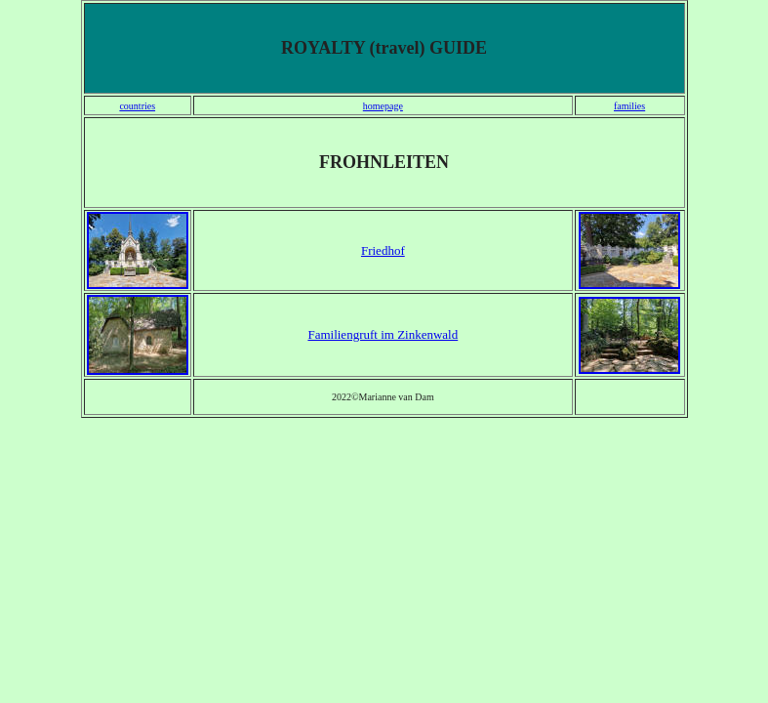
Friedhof (383, 250)
